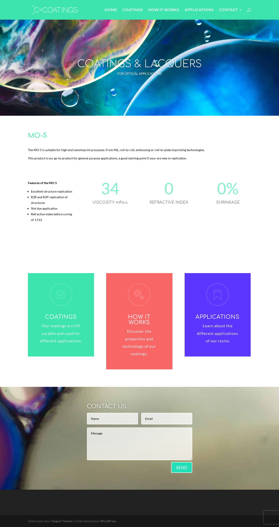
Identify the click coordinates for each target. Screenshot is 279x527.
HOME (111, 10)
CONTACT (228, 10)
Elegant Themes (62, 521)
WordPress (108, 521)
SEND (181, 467)
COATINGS (132, 10)
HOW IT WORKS (163, 10)
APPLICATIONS (199, 10)
